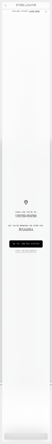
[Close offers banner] (46, 12)
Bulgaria (26, 251)
